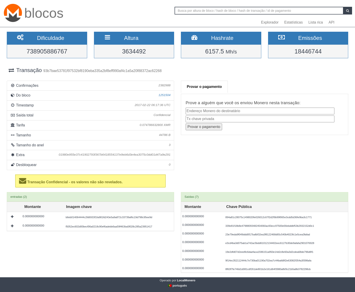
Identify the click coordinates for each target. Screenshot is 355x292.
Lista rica (315, 22)
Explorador (269, 22)
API (331, 22)
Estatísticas (293, 22)
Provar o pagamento (204, 87)
